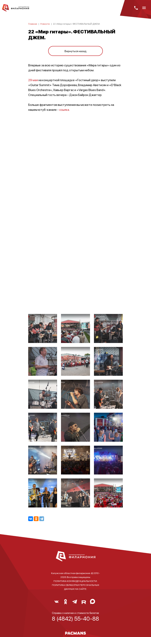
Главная (32, 23)
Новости (45, 23)
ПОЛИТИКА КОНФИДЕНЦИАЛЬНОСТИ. (75, 581)
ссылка (64, 109)
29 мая (33, 80)
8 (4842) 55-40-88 (75, 618)
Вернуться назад (76, 51)
